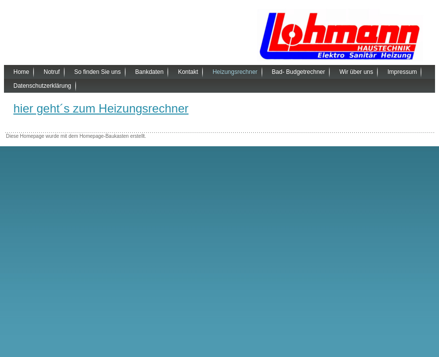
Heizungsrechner (235, 71)
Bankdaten (149, 71)
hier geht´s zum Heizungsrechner (101, 108)
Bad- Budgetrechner (298, 71)
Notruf (52, 71)
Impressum (402, 71)
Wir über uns (356, 71)
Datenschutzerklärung (42, 85)
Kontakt (188, 71)
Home (21, 71)
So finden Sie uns (97, 71)
